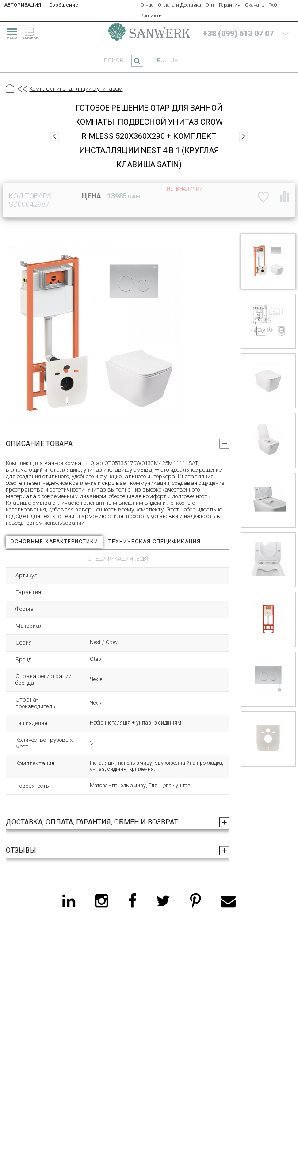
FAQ (272, 5)
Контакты (152, 16)
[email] (228, 900)
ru (160, 60)
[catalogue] (32, 32)
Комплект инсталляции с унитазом (75, 88)
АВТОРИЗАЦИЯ (22, 5)
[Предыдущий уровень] (21, 89)
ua (174, 60)
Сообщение (63, 5)
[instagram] (101, 900)
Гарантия (230, 5)
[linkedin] (68, 900)
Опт (210, 5)
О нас (147, 5)
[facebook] (132, 900)
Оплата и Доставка (179, 5)
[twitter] (163, 900)
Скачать (254, 5)
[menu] (10, 32)
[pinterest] (195, 900)
